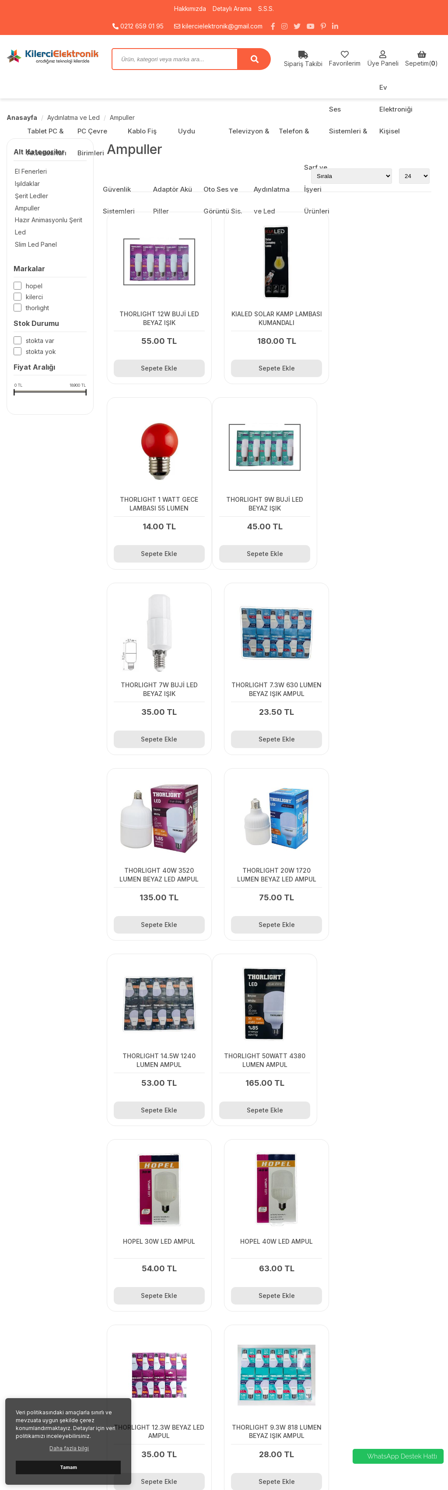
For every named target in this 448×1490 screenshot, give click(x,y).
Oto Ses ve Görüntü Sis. (376, 1428)
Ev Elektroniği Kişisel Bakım (381, 1395)
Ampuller (122, 117)
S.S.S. (267, 8)
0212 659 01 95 (138, 26)
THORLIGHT (37, 308)
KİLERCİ (34, 297)
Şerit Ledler (30, 195)
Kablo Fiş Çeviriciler (370, 1340)
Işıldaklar (26, 183)
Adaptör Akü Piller (368, 1417)
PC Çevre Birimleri (368, 1329)
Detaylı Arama (232, 8)
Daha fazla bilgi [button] (69, 1448)
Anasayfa (22, 117)
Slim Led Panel (35, 244)
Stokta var (40, 341)
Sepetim (130, 1351)
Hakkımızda (189, 8)
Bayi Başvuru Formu (147, 1318)
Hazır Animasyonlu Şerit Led (47, 226)
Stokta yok (41, 352)
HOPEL (34, 286)
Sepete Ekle (156, 362)
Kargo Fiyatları (139, 1329)
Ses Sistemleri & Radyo (375, 1384)
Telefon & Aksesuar (370, 1373)
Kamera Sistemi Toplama (154, 1340)
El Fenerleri (30, 171)
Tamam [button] (68, 1467)
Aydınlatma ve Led (73, 117)
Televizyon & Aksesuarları (379, 1362)
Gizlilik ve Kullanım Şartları (155, 1362)
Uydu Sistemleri (364, 1351)
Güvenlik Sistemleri (369, 1406)
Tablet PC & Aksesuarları (377, 1318)
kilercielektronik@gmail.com (218, 26)
